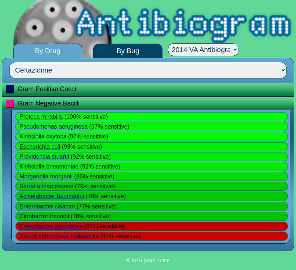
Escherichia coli (39, 147)
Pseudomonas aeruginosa (53, 126)
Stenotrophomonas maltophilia (59, 236)
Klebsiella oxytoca (42, 136)
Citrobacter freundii (44, 216)
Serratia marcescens (46, 186)
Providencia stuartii (44, 157)
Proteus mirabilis (41, 117)
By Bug (128, 51)
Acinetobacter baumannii (51, 196)
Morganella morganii (46, 176)
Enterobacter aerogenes (51, 226)
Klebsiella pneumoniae (48, 166)
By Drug (47, 51)
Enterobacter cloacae (47, 206)
